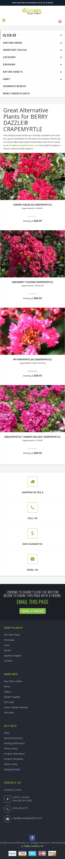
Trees (7, 642)
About (7, 684)
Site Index (9, 710)
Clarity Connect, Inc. (34, 844)
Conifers (8, 658)
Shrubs (7, 648)
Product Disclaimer (13, 756)
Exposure (9, 62)
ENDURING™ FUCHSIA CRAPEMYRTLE (32, 280)
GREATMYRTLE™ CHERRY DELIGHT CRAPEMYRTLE (32, 434)
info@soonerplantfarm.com (24, 143)
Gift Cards (9, 699)
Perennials (9, 637)
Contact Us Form (12, 787)
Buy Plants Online (13, 678)
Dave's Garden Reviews (16, 705)
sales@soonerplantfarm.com (27, 815)
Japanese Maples (12, 653)
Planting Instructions (14, 741)
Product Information (14, 751)
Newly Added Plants (16, 91)
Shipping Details (12, 767)
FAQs (6, 730)
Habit (6, 77)
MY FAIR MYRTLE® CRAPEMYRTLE (32, 357)
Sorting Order (12, 40)
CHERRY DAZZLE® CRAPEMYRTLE (32, 202)
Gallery (7, 689)
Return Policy (10, 762)
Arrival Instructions (13, 735)
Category (9, 55)
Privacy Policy (11, 746)
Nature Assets (13, 69)
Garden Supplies (12, 694)
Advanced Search (14, 84)
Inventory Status (15, 48)
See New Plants (12, 632)
